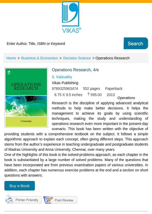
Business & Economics (39, 58)
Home (11, 58)
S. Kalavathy (62, 77)
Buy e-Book (20, 186)
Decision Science (77, 58)
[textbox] (58, 43)
